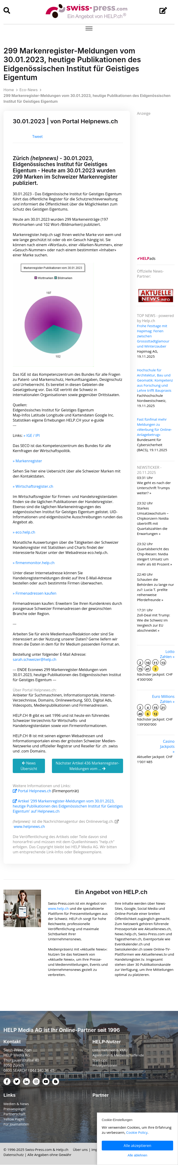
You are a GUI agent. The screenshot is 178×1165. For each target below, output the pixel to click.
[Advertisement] (157, 185)
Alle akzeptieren (137, 1145)
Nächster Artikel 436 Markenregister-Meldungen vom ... (87, 766)
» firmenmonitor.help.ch (33, 562)
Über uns (80, 1149)
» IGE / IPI (32, 435)
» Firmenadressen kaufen (34, 593)
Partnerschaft (14, 1114)
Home (8, 89)
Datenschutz (13, 1155)
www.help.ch (58, 908)
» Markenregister (27, 460)
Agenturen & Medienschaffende (118, 1055)
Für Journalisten (16, 1124)
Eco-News (28, 89)
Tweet (37, 136)
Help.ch (62, 1149)
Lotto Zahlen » (167, 654)
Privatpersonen (104, 1065)
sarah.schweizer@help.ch (34, 659)
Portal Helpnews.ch (32, 790)
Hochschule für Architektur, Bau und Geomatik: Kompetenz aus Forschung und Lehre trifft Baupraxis (155, 380)
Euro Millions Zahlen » (163, 699)
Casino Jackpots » (167, 746)
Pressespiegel (14, 1109)
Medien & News (16, 1104)
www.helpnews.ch (29, 826)
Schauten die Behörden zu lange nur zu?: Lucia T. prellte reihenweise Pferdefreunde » (155, 589)
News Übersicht (28, 766)
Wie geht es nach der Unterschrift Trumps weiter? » (154, 487)
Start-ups (99, 1060)
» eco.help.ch (24, 532)
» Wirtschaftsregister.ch (33, 486)
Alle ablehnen (137, 1155)
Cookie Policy (137, 1132)
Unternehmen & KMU (109, 1050)
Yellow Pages (13, 1119)
